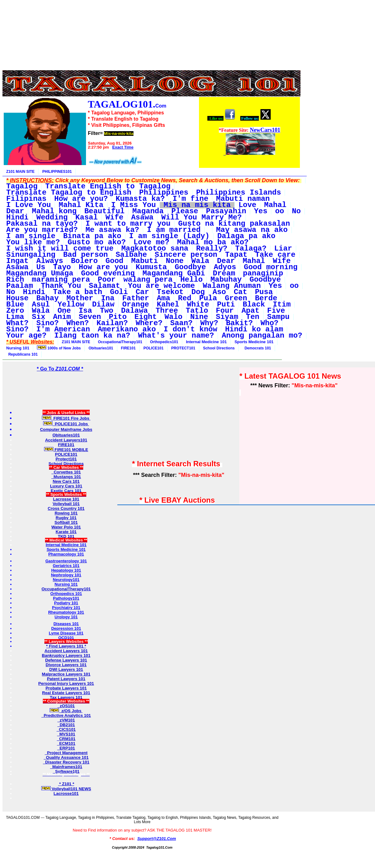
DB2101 (66, 724)
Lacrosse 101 (66, 499)
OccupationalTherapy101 (120, 342)
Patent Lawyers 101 (66, 678)
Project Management (66, 752)
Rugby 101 (66, 517)
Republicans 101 (22, 354)
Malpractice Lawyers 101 (66, 674)
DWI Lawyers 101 (66, 669)
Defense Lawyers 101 (66, 660)
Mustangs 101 (66, 476)
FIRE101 (128, 348)
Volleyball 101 (65, 503)
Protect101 (66, 459)
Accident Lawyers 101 (66, 650)
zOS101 (66, 705)
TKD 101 (66, 536)
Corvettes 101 (66, 472)
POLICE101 (153, 348)
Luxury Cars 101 (66, 486)
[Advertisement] (151, 16)
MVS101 (66, 734)
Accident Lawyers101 (66, 440)
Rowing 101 (66, 513)
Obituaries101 (100, 348)
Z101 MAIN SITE (20, 171)
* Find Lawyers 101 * (66, 646)
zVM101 (66, 720)
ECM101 (66, 743)
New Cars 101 (66, 481)
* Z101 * (66, 784)
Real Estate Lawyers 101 (66, 692)
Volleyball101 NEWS (66, 788)
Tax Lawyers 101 (66, 697)
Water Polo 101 (66, 527)
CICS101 (66, 729)
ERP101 (66, 748)
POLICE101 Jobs (66, 424)
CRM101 (66, 738)
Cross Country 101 (66, 508)
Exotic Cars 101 (66, 490)
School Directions (219, 348)
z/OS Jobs (66, 710)
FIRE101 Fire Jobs (66, 418)
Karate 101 (66, 531)
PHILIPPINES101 (57, 171)
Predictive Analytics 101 (66, 715)
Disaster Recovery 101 (66, 762)
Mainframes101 (66, 766)
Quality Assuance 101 (66, 757)
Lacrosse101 (66, 793)
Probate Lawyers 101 (66, 688)
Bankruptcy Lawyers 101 (66, 655)
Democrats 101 (256, 348)
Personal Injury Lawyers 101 (66, 683)
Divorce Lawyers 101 (66, 664)
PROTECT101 (183, 348)
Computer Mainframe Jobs (66, 429)
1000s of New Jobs (59, 347)
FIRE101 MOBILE (66, 449)
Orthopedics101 (164, 342)
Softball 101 (66, 522)
